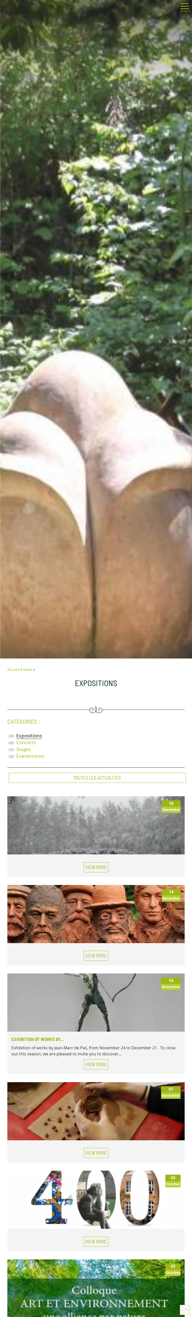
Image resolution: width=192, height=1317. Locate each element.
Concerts (26, 742)
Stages (23, 749)
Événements (30, 756)
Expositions (29, 735)
